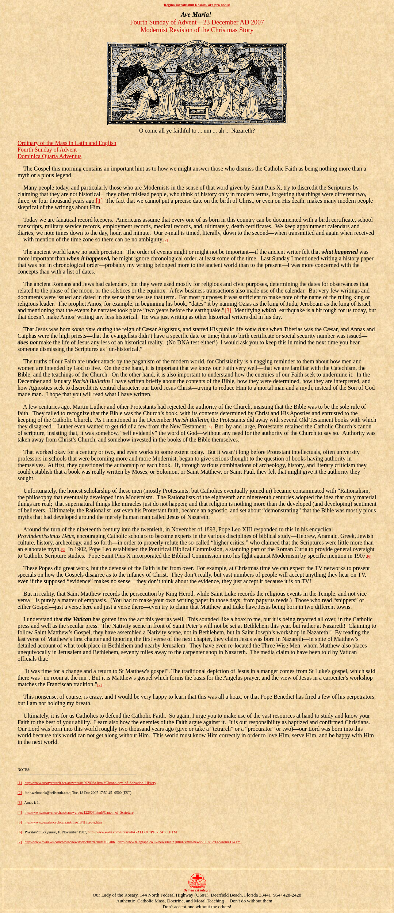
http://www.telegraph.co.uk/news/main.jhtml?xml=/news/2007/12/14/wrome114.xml (179, 842)
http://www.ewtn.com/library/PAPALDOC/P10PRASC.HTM (132, 832)
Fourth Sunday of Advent (47, 149)
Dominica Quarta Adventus (49, 156)
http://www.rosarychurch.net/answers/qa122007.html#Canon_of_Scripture (78, 812)
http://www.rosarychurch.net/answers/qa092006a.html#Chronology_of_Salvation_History (90, 783)
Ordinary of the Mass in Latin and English (67, 143)
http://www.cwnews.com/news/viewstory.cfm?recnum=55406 (69, 842)
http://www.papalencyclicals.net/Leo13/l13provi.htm (63, 822)
